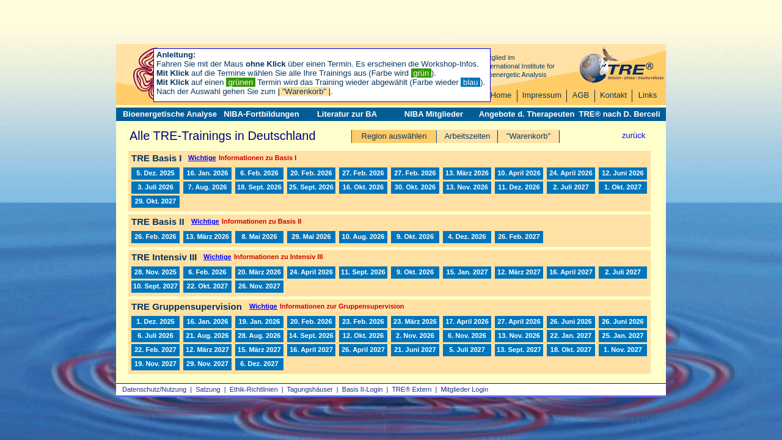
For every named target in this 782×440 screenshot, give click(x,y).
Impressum (541, 95)
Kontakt (613, 95)
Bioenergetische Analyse (170, 114)
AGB (580, 95)
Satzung (208, 389)
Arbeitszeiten (467, 136)
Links (647, 95)
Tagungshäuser (310, 389)
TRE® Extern (411, 389)
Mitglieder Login (464, 389)
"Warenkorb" (528, 136)
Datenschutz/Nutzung (154, 389)
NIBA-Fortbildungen (261, 114)
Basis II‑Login (362, 389)
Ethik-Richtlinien (254, 389)
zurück (633, 135)
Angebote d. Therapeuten (527, 114)
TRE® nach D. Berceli (619, 114)
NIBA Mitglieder (433, 114)
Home (501, 95)
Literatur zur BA (347, 114)
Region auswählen (394, 136)
